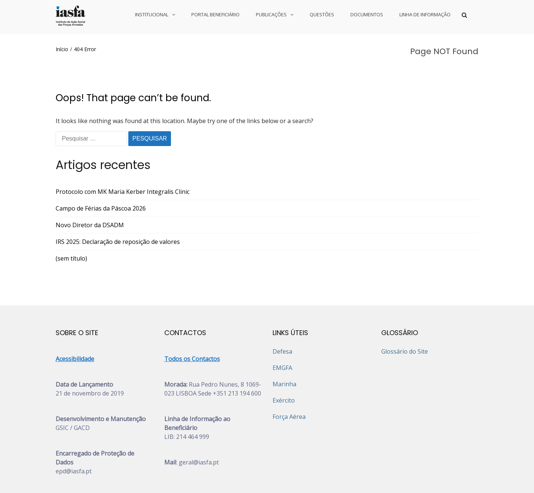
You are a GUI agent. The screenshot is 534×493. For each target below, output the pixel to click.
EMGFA (282, 334)
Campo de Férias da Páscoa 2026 (101, 174)
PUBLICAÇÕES (271, 14)
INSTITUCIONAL (151, 14)
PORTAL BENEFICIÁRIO (215, 14)
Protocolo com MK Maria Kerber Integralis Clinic (122, 157)
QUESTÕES (322, 14)
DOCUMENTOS (366, 14)
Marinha (284, 350)
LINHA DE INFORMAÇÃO (425, 14)
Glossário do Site (404, 317)
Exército (284, 366)
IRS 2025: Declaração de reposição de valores (118, 208)
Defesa (282, 317)
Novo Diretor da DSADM (90, 191)
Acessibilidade (75, 325)
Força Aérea (289, 382)
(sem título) (71, 224)
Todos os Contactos (192, 325)
